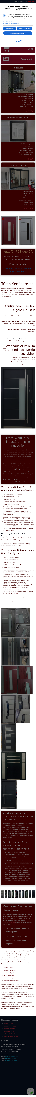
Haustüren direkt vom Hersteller (15, 339)
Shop (30, 48)
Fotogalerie (27, 59)
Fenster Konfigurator (9, 973)
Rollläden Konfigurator (9, 978)
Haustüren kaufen (8, 967)
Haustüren (18, 67)
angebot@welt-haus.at (20, 1)
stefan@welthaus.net (11, 1060)
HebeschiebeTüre (18, 164)
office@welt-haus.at (10, 1058)
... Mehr (16, 593)
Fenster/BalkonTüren (18, 117)
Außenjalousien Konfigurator (11, 980)
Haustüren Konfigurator (9, 970)
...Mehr (33, 318)
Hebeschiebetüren (8, 975)
